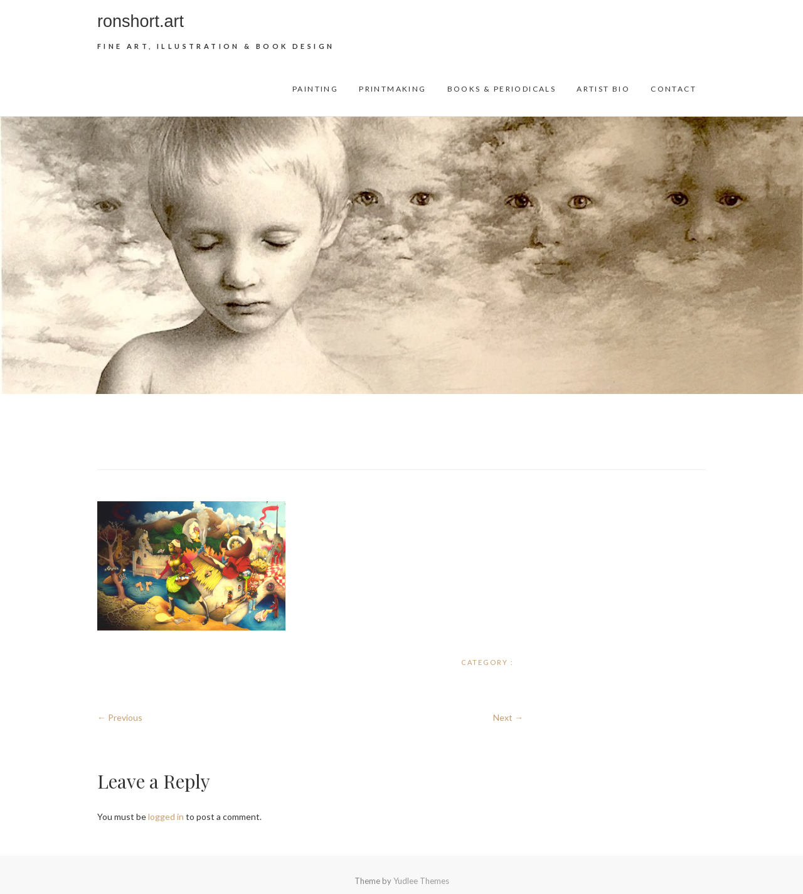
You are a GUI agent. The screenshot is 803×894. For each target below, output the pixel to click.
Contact (673, 88)
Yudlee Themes (421, 881)
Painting (315, 88)
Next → (508, 717)
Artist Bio (603, 88)
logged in (166, 816)
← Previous (119, 717)
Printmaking (392, 88)
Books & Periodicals (501, 88)
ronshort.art (140, 21)
